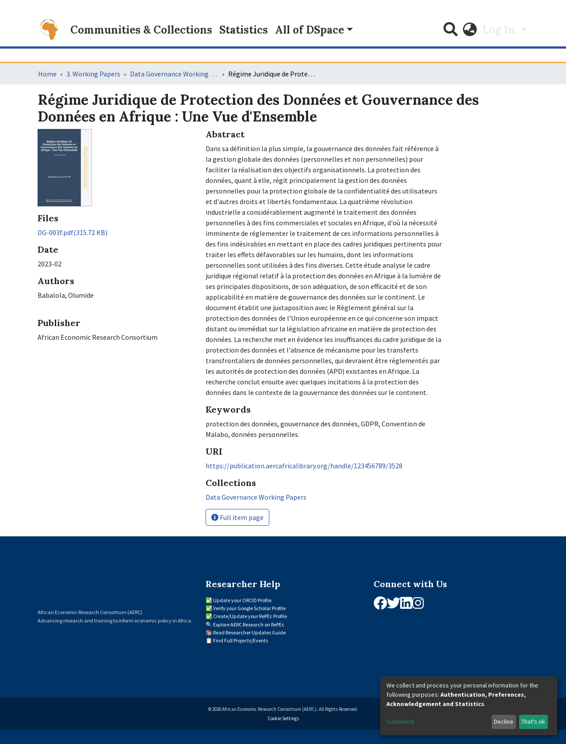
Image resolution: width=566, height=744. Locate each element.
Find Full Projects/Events (240, 640)
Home (47, 73)
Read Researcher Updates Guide (249, 632)
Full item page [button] (237, 517)
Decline (503, 721)
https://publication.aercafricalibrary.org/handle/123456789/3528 (304, 465)
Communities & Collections (141, 30)
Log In (500, 30)
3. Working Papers (93, 73)
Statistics (243, 30)
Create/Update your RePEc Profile (250, 616)
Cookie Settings (283, 718)
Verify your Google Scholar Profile (249, 608)
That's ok (533, 721)
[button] (470, 30)
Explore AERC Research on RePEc (248, 624)
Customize (400, 721)
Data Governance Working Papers (174, 73)
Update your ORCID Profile (242, 600)
